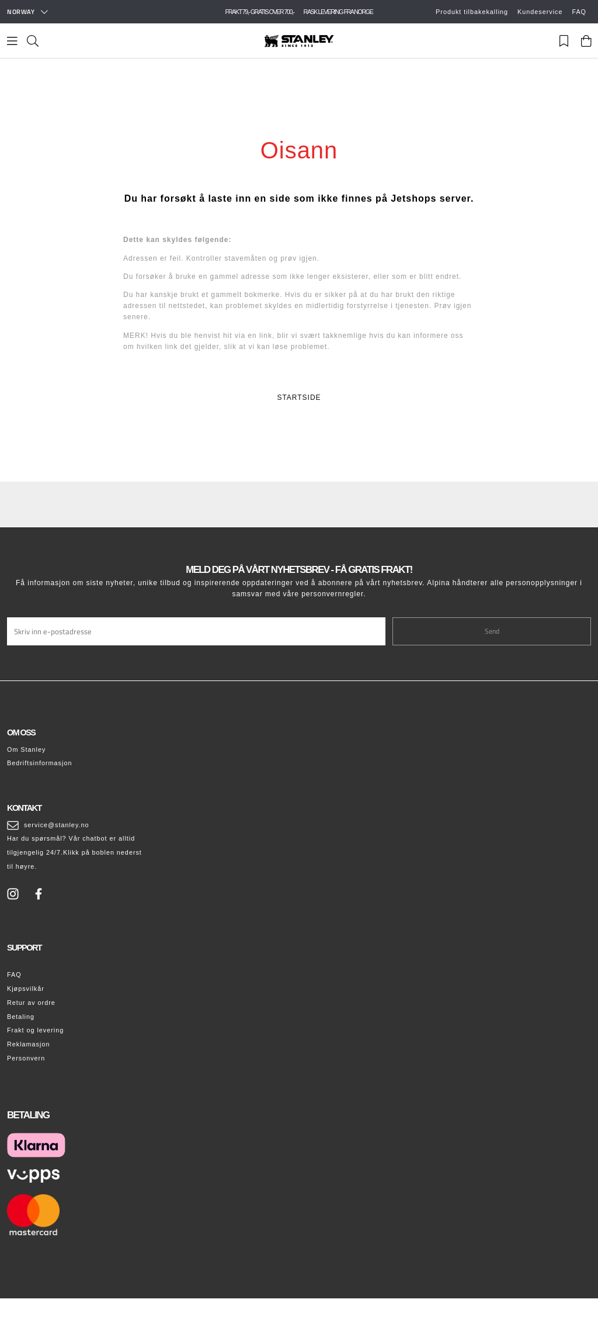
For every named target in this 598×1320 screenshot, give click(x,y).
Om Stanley (26, 749)
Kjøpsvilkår (25, 988)
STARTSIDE (299, 397)
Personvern (26, 1058)
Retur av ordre (31, 1002)
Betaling (20, 1016)
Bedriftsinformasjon (39, 762)
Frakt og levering (35, 1030)
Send (492, 631)
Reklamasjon (28, 1044)
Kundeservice (539, 11)
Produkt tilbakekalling (472, 11)
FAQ (579, 11)
